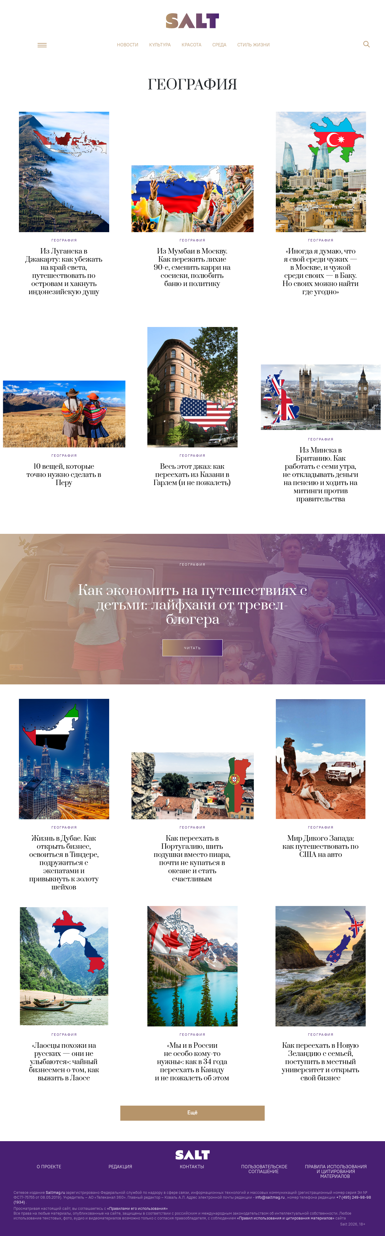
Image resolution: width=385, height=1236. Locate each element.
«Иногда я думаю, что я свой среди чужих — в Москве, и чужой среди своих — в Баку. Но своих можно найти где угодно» (320, 272)
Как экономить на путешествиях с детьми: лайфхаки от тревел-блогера (192, 605)
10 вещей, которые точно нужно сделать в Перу (63, 474)
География (64, 240)
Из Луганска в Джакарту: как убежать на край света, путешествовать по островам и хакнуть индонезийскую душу (64, 272)
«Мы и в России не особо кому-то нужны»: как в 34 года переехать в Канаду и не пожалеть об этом (192, 1062)
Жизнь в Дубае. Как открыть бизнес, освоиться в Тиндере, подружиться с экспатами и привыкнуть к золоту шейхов (64, 863)
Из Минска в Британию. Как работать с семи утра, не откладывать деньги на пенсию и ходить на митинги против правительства (320, 475)
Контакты (192, 1166)
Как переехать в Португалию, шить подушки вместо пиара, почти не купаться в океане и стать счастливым (192, 859)
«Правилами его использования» (137, 1208)
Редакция (120, 1166)
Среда (219, 44)
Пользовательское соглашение (264, 1169)
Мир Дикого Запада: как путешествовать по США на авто (320, 846)
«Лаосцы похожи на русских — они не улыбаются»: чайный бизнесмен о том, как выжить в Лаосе (64, 1062)
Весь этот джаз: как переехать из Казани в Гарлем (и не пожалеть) (192, 474)
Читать (192, 648)
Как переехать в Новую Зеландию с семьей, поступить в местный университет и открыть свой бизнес (320, 1062)
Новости (127, 44)
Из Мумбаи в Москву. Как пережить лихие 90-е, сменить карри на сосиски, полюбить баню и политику (192, 267)
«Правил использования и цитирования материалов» (285, 1218)
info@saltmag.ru (270, 1197)
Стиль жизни (253, 44)
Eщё (192, 1112)
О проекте (49, 1166)
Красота (192, 44)
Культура (160, 44)
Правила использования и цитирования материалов (336, 1171)
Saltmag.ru (55, 1192)
